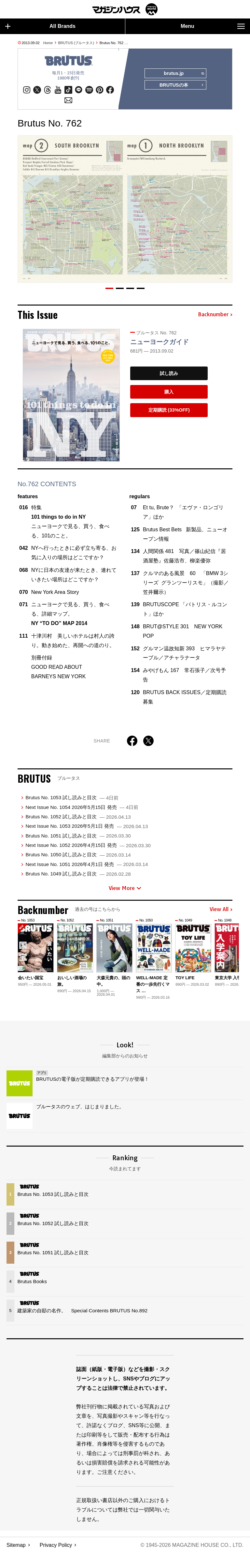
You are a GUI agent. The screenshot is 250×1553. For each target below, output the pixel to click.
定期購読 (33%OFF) (169, 410)
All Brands (40, 26)
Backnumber (215, 315)
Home (48, 43)
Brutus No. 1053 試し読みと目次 (71, 798)
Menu (213, 26)
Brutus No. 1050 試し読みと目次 (78, 855)
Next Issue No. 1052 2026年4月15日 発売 (87, 845)
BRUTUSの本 (182, 85)
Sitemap (16, 1545)
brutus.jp (184, 73)
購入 (169, 391)
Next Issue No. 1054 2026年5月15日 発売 (81, 807)
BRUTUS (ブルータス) (76, 43)
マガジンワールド (125, 9)
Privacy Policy (56, 1545)
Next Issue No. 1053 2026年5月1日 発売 (86, 826)
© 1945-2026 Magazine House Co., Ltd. (191, 1545)
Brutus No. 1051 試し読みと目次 (78, 835)
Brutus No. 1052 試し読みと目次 (78, 816)
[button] (109, 289)
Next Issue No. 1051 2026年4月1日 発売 (86, 864)
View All (221, 909)
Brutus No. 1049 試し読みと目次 (78, 874)
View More (125, 888)
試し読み (169, 373)
